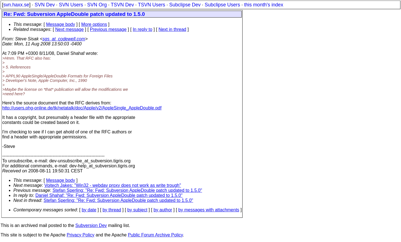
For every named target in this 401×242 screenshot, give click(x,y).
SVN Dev (45, 5)
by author (162, 209)
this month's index (263, 5)
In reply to (142, 29)
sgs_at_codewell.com (64, 38)
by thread (111, 209)
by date (89, 209)
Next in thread (172, 29)
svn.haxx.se (16, 5)
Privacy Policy (80, 235)
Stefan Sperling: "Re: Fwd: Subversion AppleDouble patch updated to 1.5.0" (127, 190)
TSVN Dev (122, 5)
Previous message (108, 29)
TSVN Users (151, 5)
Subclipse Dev (184, 5)
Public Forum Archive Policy (155, 235)
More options (94, 24)
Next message (69, 29)
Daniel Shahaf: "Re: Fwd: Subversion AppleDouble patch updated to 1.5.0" (108, 195)
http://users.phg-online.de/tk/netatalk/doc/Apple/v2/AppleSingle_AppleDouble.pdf (82, 108)
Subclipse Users (222, 5)
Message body (60, 24)
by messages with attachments (208, 209)
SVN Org (97, 5)
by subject (137, 209)
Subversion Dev (91, 225)
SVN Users (71, 5)
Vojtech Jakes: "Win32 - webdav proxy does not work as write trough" (112, 185)
